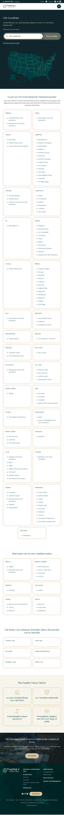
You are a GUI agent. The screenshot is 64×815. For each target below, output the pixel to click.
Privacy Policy (29, 800)
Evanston (41, 282)
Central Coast (10, 641)
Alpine (40, 417)
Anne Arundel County (45, 318)
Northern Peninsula (44, 159)
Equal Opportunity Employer (50, 800)
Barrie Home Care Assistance (18, 604)
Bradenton (41, 226)
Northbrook (42, 295)
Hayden (40, 502)
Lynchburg (12, 492)
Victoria (40, 576)
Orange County (43, 162)
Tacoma (41, 515)
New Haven (42, 212)
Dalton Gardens (43, 496)
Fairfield (40, 202)
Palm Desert (42, 165)
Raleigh (11, 393)
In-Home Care (27, 775)
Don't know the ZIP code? (11, 43)
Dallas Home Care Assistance (18, 469)
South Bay (41, 178)
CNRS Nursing (47, 775)
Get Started (32, 756)
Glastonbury (42, 205)
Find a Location (10, 800)
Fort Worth (12, 472)
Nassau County (43, 370)
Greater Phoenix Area (15, 143)
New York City (42, 373)
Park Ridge (41, 304)
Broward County (43, 229)
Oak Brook (41, 298)
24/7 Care (25, 777)
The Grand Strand (14, 443)
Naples (40, 242)
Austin (11, 462)
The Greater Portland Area (17, 417)
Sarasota (41, 251)
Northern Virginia (14, 496)
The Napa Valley (43, 182)
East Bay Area (42, 140)
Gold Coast (38, 641)
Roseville (41, 169)
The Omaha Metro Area (16, 356)
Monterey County (43, 152)
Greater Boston (13, 339)
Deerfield (41, 275)
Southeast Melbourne (42, 651)
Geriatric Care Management (52, 781)
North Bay (41, 156)
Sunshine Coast (10, 662)
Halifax (40, 590)
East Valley (12, 140)
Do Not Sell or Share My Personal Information (32, 803)
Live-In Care (26, 780)
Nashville (41, 436)
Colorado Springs (14, 195)
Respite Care (27, 788)
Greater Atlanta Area (15, 269)
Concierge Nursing (48, 772)
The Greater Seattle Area (46, 518)
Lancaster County (14, 353)
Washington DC (13, 226)
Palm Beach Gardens (45, 248)
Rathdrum (41, 512)
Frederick (41, 321)
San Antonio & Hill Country (17, 478)
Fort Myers (41, 235)
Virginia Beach (13, 508)
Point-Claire (42, 607)
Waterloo (11, 611)
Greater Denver (13, 199)
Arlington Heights (43, 269)
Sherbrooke (42, 611)
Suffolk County (43, 376)
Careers (42, 1)
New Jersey (42, 353)
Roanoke (11, 504)
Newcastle (8, 651)
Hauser (40, 499)
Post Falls (41, 509)
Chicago (41, 272)
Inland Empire (42, 146)
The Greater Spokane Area (46, 521)
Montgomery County (45, 325)
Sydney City (39, 662)
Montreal (41, 604)
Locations (49, 1)
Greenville (12, 440)
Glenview (41, 285)
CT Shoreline (42, 199)
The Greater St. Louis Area (46, 339)
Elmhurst (41, 278)
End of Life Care (48, 778)
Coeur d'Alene (42, 492)
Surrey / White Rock (44, 570)
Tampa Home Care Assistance (48, 255)
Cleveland (41, 397)
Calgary (11, 566)
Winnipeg (12, 590)
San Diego (41, 172)
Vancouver (41, 573)
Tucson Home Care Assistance (18, 146)
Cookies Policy (38, 800)
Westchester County (45, 379)
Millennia (41, 149)
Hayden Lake (42, 505)
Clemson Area (13, 436)
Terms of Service (19, 800)
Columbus (41, 400)
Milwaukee (26, 535)
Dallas (10, 465)
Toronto (11, 607)
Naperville (41, 291)
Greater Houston (14, 475)
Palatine (41, 301)
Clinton (40, 195)
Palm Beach (42, 245)
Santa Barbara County (45, 175)
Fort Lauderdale (43, 232)
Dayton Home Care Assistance (48, 403)
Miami (40, 239)
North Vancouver (43, 566)
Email (17, 1)
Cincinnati (41, 393)
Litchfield (41, 208)
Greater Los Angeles (45, 143)
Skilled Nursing (48, 769)
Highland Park (42, 288)
